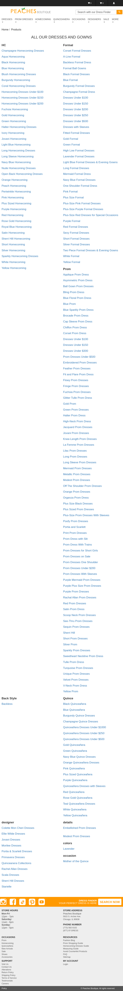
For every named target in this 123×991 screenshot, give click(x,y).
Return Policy (8, 972)
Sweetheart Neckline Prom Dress (83, 656)
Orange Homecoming (15, 179)
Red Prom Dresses (74, 603)
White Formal (71, 256)
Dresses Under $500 (75, 121)
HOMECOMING (43, 20)
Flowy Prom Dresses (75, 380)
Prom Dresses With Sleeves (80, 573)
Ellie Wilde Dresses (13, 833)
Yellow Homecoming (14, 268)
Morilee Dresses (11, 845)
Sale (4, 951)
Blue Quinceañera (74, 709)
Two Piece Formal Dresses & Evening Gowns (90, 250)
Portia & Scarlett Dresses (17, 851)
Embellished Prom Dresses (79, 827)
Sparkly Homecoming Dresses (20, 256)
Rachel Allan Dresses (15, 868)
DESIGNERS (94, 20)
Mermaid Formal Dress (77, 173)
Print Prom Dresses (75, 532)
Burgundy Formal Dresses (79, 85)
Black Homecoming (13, 62)
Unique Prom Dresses (76, 673)
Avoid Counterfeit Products (75, 951)
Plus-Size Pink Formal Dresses (82, 203)
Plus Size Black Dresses (78, 503)
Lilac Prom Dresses (75, 450)
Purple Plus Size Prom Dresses (82, 585)
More (115, 20)
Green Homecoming (14, 121)
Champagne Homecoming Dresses (23, 50)
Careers (5, 984)
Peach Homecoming (14, 185)
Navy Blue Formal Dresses (79, 179)
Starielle (6, 886)
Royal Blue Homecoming (17, 226)
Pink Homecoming (13, 197)
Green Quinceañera (75, 750)
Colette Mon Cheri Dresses (18, 827)
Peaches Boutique (90, 988)
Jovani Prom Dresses (76, 433)
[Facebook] (13, 902)
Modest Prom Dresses (76, 480)
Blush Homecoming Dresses (19, 74)
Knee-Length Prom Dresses (80, 439)
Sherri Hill (69, 632)
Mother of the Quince (76, 861)
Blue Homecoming (13, 68)
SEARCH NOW (110, 902)
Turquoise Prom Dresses (78, 668)
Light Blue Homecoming (16, 144)
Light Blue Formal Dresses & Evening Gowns (90, 162)
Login (65, 964)
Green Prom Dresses (76, 409)
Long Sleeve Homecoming (17, 156)
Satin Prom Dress (73, 609)
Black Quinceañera (74, 703)
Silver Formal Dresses (76, 244)
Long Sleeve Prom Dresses (79, 462)
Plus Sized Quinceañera (77, 774)
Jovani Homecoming (14, 138)
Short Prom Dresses (75, 638)
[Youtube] (41, 902)
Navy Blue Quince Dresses (79, 756)
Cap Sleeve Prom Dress (77, 321)
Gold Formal (70, 138)
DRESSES (7, 20)
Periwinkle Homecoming (16, 191)
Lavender (68, 848)
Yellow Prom (70, 691)
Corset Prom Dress (74, 333)
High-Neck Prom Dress (77, 421)
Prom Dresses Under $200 (79, 568)
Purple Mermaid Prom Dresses (81, 579)
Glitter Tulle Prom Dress (77, 397)
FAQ (65, 954)
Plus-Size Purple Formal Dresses (83, 209)
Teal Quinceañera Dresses (79, 803)
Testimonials (7, 981)
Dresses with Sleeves (76, 127)
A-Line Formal (71, 56)
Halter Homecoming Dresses (19, 127)
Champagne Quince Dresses (80, 721)
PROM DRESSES (24, 20)
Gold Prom (69, 403)
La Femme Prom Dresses (78, 444)
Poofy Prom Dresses (75, 521)
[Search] (119, 12)
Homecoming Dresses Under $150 (22, 97)
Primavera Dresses (13, 857)
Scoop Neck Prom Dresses (79, 615)
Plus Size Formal (73, 197)
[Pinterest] (32, 902)
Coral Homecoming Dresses (19, 85)
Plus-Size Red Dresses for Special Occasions (90, 215)
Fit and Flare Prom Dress (78, 374)
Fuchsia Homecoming (15, 109)
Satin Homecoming (13, 232)
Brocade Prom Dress (75, 315)
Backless (7, 703)
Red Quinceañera (73, 792)
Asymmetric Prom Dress (77, 280)
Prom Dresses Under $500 (79, 356)
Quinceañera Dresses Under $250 (83, 733)
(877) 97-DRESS (70, 930)
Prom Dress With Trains (77, 544)
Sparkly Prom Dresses (76, 650)
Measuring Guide (70, 949)
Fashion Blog (69, 940)
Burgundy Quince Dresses (79, 715)
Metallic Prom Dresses (76, 474)
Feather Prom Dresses (76, 368)
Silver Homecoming (13, 250)
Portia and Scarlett (74, 527)
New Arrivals (7, 949)
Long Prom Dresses (75, 456)
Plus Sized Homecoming (16, 203)
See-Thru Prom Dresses (77, 621)
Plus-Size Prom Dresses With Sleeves (86, 515)
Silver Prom (70, 644)
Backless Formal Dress (77, 62)
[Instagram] (3, 902)
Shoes (4, 954)
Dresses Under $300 (75, 350)
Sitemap (66, 957)
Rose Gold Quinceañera (77, 797)
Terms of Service (9, 978)
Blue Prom (69, 303)
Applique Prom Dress (76, 274)
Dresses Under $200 (75, 109)
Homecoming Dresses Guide (76, 946)
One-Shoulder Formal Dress (80, 185)
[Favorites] (90, 3)
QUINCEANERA (61, 20)
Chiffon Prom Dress (75, 327)
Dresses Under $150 (75, 103)
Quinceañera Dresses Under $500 (83, 739)
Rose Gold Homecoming (16, 221)
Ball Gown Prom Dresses (78, 286)
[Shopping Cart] (102, 3)
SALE (106, 20)
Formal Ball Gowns (74, 68)
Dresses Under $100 (75, 97)
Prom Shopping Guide (73, 943)
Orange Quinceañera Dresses (81, 762)
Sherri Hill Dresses (13, 880)
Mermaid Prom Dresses (77, 468)
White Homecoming (13, 262)
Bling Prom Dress (73, 292)
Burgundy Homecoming (16, 80)
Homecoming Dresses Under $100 (22, 91)
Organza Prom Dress (76, 497)
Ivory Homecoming (13, 132)
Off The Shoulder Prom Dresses (82, 485)
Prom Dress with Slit (75, 538)
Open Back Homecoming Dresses (22, 173)
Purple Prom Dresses (76, 591)
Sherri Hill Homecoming (16, 238)
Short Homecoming (13, 244)
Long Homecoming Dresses (18, 150)
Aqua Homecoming (13, 56)
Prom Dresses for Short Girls (80, 550)
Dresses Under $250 (75, 115)
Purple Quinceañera (75, 780)
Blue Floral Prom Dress (77, 298)
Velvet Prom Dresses (76, 679)
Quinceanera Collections (16, 863)
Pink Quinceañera (74, 768)
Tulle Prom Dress (73, 662)
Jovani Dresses (11, 839)
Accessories (7, 957)
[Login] (114, 3)
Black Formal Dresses (76, 74)
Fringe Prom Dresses (76, 386)
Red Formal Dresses (75, 226)
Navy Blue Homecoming (16, 162)
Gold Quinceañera (74, 744)
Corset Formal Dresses (77, 50)
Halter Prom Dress (74, 415)
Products (16, 29)
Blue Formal (70, 80)
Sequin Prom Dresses (76, 626)
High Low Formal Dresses (78, 150)
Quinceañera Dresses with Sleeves (84, 786)
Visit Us (5, 964)
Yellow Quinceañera (75, 815)
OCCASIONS (78, 20)
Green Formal (71, 144)
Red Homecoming (12, 215)
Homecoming (7, 943)
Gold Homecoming (13, 115)
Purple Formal (71, 221)
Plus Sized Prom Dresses (78, 509)
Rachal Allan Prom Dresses (79, 597)
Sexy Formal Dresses (76, 232)
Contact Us (7, 967)
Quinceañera (7, 946)
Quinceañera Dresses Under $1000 (84, 727)
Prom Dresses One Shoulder (80, 562)
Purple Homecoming (14, 209)
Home (5, 29)
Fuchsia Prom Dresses (77, 392)
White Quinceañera (74, 809)
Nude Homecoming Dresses (19, 168)
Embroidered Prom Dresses (80, 362)
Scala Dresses (10, 874)
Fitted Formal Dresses (76, 132)
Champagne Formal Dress (79, 91)
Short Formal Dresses (76, 238)
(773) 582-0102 (70, 928)
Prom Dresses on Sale (76, 556)
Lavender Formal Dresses (78, 156)
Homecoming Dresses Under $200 (22, 103)
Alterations (6, 970)
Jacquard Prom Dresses (77, 427)
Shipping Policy (8, 975)
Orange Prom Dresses (76, 491)
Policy (4, 988)
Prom (4, 940)
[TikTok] (22, 902)
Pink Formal (70, 191)
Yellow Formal (71, 262)
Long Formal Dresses (76, 168)
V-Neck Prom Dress (75, 685)
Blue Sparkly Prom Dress (78, 309)
